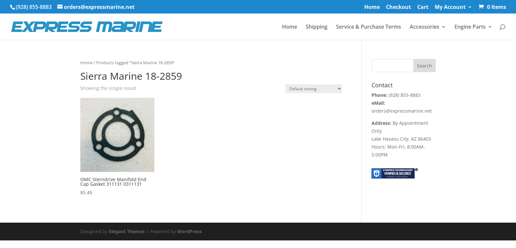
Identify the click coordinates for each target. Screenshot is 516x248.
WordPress (189, 231)
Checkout (398, 7)
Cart (422, 7)
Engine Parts (470, 27)
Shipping (316, 27)
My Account (450, 7)
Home (372, 7)
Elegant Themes (127, 231)
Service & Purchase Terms (368, 27)
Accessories (424, 27)
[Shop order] (313, 88)
